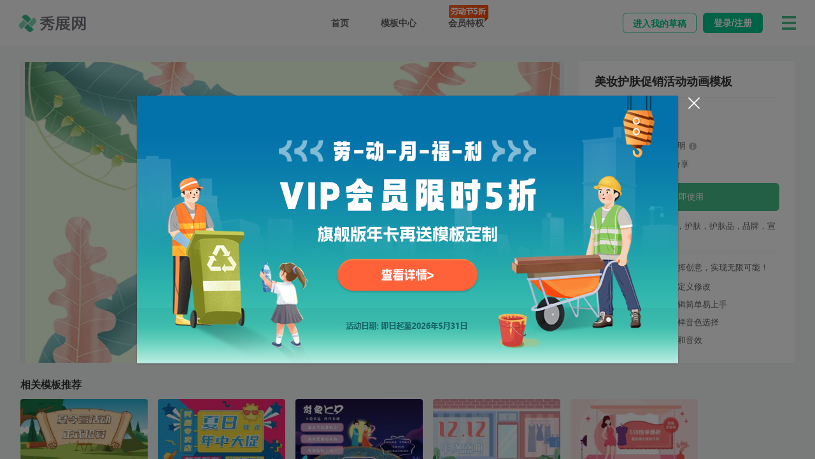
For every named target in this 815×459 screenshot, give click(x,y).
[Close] (694, 103)
